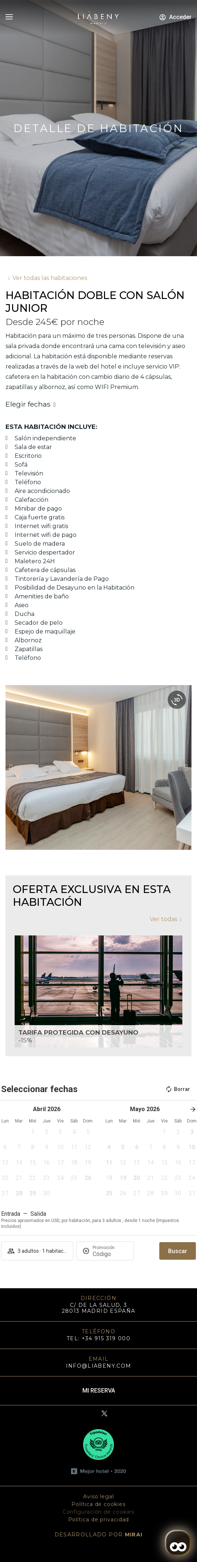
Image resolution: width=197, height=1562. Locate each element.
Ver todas (163, 919)
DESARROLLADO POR (99, 1534)
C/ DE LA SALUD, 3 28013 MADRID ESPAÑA (98, 1308)
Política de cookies (98, 1504)
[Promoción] (110, 1254)
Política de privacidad (98, 1519)
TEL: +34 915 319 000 (98, 1338)
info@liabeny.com (98, 1366)
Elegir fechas (28, 404)
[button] (10, 767)
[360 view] (177, 700)
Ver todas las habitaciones (49, 277)
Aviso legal (98, 1496)
